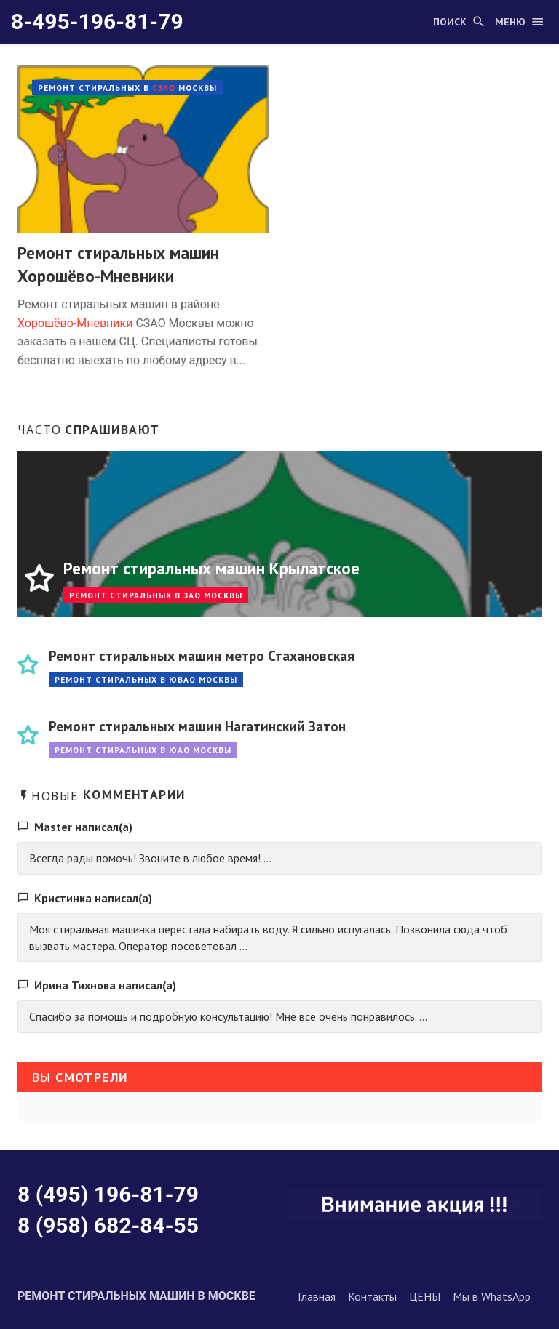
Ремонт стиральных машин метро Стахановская (201, 655)
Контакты (372, 1296)
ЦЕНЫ (424, 1296)
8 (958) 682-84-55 (108, 1225)
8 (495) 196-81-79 (108, 1194)
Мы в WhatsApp (492, 1296)
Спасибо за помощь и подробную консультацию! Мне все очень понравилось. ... (228, 1016)
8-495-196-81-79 (97, 21)
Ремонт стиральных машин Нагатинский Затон (197, 726)
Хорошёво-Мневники (74, 323)
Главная (317, 1296)
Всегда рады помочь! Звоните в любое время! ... (150, 858)
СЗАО (163, 87)
